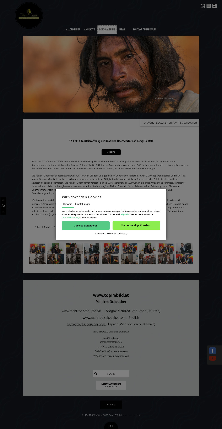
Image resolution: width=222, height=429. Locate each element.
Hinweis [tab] (67, 204)
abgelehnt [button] (125, 214)
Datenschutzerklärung (117, 233)
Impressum (100, 233)
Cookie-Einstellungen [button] (71, 217)
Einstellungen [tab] (83, 204)
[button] (86, 225)
